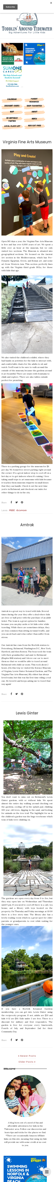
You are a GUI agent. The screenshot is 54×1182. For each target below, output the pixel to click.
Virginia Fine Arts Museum (27, 142)
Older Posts (25, 1061)
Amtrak (27, 524)
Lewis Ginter (27, 713)
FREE (12, 510)
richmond (21, 510)
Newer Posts (28, 1055)
